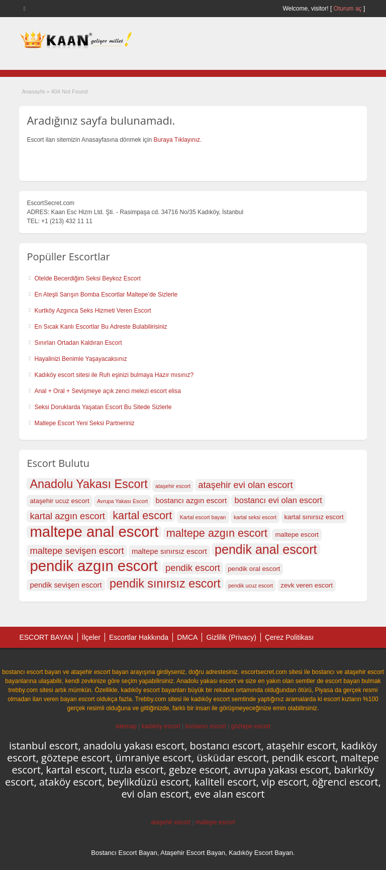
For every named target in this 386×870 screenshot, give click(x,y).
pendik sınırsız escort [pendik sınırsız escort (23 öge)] (165, 583)
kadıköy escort (160, 726)
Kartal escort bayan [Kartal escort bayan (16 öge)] (203, 517)
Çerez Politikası (289, 637)
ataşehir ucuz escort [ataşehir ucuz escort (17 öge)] (59, 501)
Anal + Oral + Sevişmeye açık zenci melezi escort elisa (107, 391)
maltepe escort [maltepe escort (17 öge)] (297, 534)
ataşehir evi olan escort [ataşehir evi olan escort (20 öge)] (245, 484)
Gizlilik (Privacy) (231, 637)
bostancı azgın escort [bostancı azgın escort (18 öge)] (191, 501)
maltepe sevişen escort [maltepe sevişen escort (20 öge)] (77, 550)
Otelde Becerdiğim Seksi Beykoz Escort (87, 278)
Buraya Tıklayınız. (178, 139)
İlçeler (91, 637)
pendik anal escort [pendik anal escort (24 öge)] (266, 549)
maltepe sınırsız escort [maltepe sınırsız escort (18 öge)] (169, 551)
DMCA (187, 637)
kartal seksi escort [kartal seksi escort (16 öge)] (255, 517)
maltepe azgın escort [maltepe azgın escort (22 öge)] (216, 533)
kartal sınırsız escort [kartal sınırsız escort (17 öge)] (314, 517)
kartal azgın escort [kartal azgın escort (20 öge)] (67, 516)
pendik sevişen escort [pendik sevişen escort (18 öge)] (66, 585)
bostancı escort (205, 726)
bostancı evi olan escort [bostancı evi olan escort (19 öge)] (278, 500)
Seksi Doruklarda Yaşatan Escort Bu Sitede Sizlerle (102, 407)
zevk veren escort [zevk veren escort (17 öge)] (306, 585)
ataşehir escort (170, 822)
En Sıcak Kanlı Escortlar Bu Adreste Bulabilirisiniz (100, 326)
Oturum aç (348, 8)
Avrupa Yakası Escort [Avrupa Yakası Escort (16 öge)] (122, 501)
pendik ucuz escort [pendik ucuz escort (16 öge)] (250, 586)
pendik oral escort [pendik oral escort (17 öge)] (254, 568)
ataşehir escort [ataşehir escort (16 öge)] (172, 486)
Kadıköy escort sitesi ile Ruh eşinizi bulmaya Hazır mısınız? (114, 374)
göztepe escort (251, 726)
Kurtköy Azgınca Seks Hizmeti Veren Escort (92, 310)
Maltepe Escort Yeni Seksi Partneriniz (84, 423)
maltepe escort (215, 822)
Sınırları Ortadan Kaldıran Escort (78, 342)
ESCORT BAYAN (46, 637)
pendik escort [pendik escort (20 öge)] (192, 567)
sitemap (126, 726)
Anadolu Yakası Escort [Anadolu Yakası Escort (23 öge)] (88, 484)
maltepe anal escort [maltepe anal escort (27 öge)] (94, 532)
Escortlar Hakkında (138, 637)
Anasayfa (33, 91)
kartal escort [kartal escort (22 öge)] (142, 516)
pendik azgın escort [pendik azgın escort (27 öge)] (93, 566)
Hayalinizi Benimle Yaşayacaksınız (80, 358)
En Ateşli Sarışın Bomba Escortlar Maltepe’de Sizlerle (105, 294)
